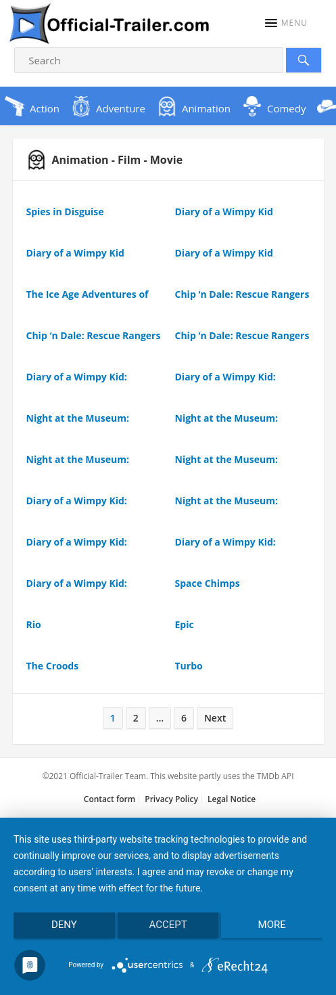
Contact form (109, 799)
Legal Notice (232, 799)
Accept (168, 925)
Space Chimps (207, 583)
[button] (286, 23)
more (272, 925)
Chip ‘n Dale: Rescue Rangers (242, 294)
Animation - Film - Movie (104, 159)
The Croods (52, 665)
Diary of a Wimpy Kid (224, 211)
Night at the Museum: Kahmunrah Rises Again (82, 425)
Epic (184, 624)
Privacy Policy (171, 799)
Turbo (189, 665)
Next (215, 717)
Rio (33, 624)
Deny (64, 925)
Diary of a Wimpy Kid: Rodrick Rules (76, 383)
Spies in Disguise (65, 211)
